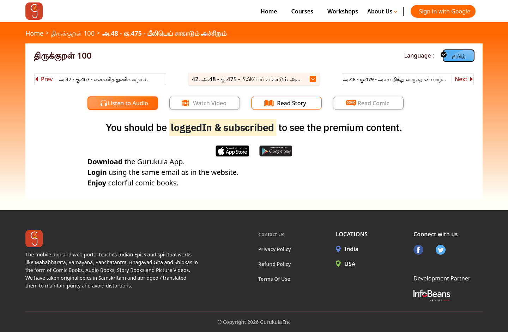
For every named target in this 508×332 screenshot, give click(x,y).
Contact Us (271, 234)
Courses (302, 11)
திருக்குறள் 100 (73, 33)
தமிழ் (459, 56)
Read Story (291, 103)
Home (269, 11)
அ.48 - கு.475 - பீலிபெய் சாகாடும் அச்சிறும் (164, 33)
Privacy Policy (274, 249)
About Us (382, 11)
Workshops (342, 11)
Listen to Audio (128, 103)
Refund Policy (274, 264)
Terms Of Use (274, 278)
